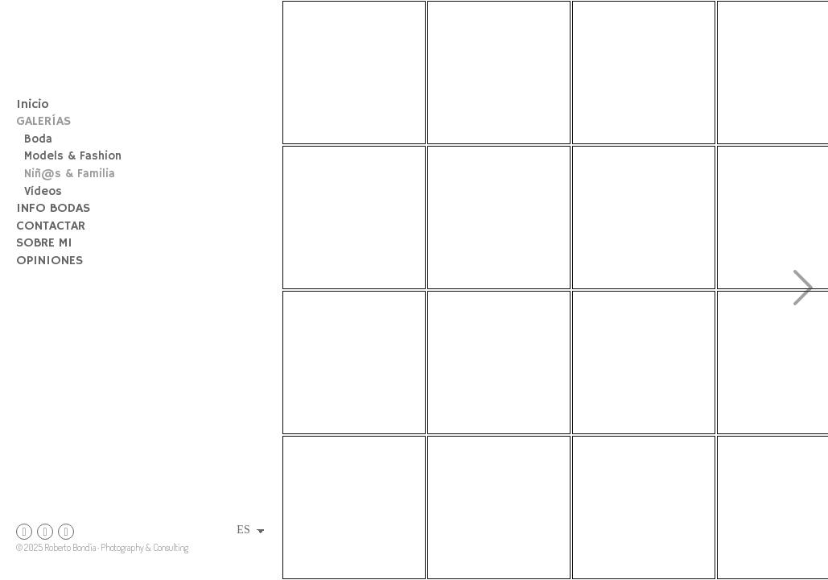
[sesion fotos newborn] (498, 72)
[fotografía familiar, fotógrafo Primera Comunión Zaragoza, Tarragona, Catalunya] (354, 217)
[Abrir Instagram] (24, 532)
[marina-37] (498, 507)
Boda (38, 139)
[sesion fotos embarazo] (354, 362)
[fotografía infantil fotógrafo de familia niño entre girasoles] (354, 72)
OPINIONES (49, 261)
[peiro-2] (643, 72)
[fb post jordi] (643, 217)
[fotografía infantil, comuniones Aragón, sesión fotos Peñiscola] (498, 217)
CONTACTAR (50, 226)
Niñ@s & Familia (69, 174)
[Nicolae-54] (643, 362)
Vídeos (43, 191)
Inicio (32, 105)
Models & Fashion (73, 156)
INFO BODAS (53, 209)
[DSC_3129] (643, 507)
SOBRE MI (44, 243)
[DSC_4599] (498, 362)
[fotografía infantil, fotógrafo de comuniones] (354, 507)
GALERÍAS (43, 122)
